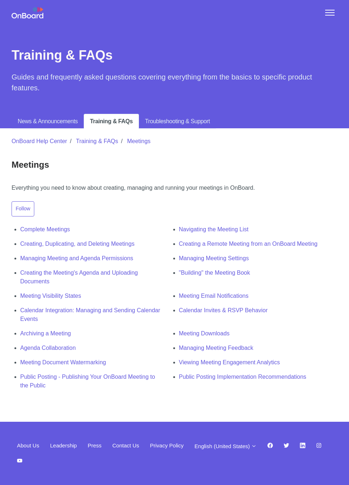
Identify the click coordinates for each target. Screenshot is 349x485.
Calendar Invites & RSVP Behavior (223, 310)
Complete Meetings (45, 229)
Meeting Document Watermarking (63, 362)
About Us (28, 445)
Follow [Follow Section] (23, 208)
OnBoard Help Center (39, 141)
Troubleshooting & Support (177, 121)
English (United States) (226, 446)
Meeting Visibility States (50, 296)
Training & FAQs (111, 121)
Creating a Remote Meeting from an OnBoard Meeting (248, 244)
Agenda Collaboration (48, 348)
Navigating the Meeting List (214, 229)
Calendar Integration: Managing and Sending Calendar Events (90, 314)
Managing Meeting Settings (214, 258)
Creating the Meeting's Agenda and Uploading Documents (79, 277)
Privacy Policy (166, 445)
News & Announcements (48, 121)
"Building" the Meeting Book (214, 273)
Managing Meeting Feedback (216, 348)
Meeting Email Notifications (214, 296)
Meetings (138, 141)
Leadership (63, 445)
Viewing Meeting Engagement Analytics (229, 362)
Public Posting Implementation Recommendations (242, 377)
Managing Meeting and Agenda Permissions (76, 258)
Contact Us (125, 445)
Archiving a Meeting (45, 333)
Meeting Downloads (204, 333)
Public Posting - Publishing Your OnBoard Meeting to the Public (87, 381)
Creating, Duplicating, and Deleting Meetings (77, 244)
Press (94, 445)
